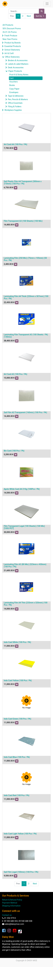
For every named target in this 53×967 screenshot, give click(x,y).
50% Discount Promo (12, 28)
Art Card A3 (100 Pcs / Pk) (15, 374)
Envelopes (13, 92)
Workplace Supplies (13, 110)
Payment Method (9, 903)
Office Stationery (12, 57)
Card (11, 78)
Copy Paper (14, 89)
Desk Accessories (15, 67)
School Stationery (12, 50)
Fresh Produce (10, 35)
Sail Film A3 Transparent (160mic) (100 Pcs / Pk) (25, 412)
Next (29, 16)
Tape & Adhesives (15, 96)
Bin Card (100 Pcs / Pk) (14, 451)
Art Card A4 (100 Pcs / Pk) (15, 144)
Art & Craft (9, 53)
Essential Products (12, 46)
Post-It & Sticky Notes (18, 74)
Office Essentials (15, 103)
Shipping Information (11, 906)
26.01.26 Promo (10, 32)
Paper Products (15, 71)
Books (12, 85)
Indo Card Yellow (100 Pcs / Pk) (18, 680)
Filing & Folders (14, 106)
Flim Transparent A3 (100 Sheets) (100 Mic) (23, 221)
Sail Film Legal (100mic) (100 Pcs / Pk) (21, 872)
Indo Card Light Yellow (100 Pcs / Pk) (20, 834)
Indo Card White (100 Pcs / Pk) (17, 642)
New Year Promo (10, 39)
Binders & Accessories (17, 60)
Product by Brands (12, 43)
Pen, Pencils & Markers (18, 99)
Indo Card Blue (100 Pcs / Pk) (17, 757)
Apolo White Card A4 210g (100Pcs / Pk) (22, 489)
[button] (40, 16)
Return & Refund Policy (12, 900)
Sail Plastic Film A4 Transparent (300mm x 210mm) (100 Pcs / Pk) (22, 182)
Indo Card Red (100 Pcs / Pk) (16, 795)
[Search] (41, 11)
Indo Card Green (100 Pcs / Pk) (17, 719)
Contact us (7, 915)
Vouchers (13, 82)
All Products (8, 25)
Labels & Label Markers (18, 64)
